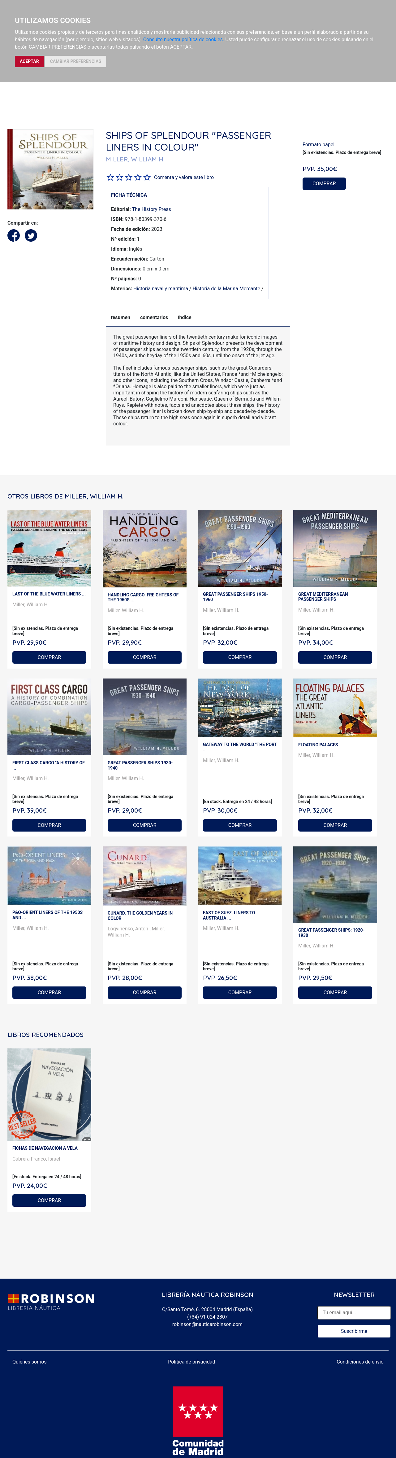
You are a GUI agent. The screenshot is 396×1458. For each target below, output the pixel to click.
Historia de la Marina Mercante (226, 289)
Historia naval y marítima (160, 289)
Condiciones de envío (360, 1362)
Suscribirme (354, 1331)
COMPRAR (324, 184)
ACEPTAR (29, 61)
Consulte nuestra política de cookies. (183, 39)
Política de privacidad (191, 1362)
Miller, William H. (30, 605)
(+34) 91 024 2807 (207, 1317)
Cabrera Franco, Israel (36, 1159)
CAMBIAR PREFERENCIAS (75, 61)
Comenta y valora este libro (184, 177)
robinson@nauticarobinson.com (207, 1324)
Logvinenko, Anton (128, 929)
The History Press (151, 209)
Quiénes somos (29, 1362)
